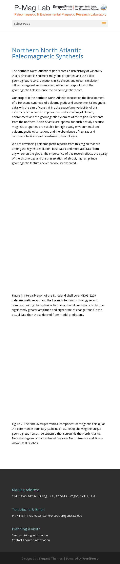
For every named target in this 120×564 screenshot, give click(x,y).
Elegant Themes (51, 558)
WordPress (90, 558)
